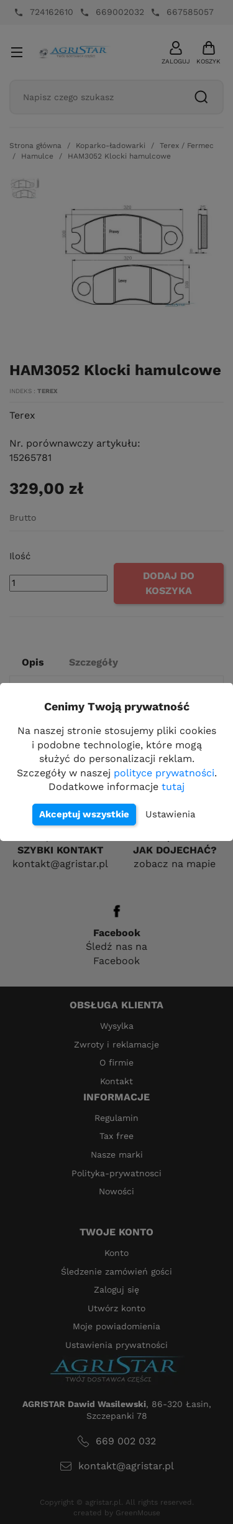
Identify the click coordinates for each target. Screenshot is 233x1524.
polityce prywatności (164, 773)
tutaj (173, 786)
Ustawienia (170, 814)
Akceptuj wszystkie (84, 814)
